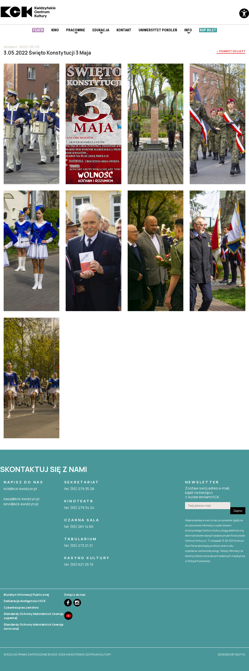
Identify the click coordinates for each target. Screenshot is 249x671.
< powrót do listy (230, 51)
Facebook (68, 602)
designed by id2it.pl (231, 654)
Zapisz (237, 511)
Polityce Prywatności (199, 561)
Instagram (77, 602)
